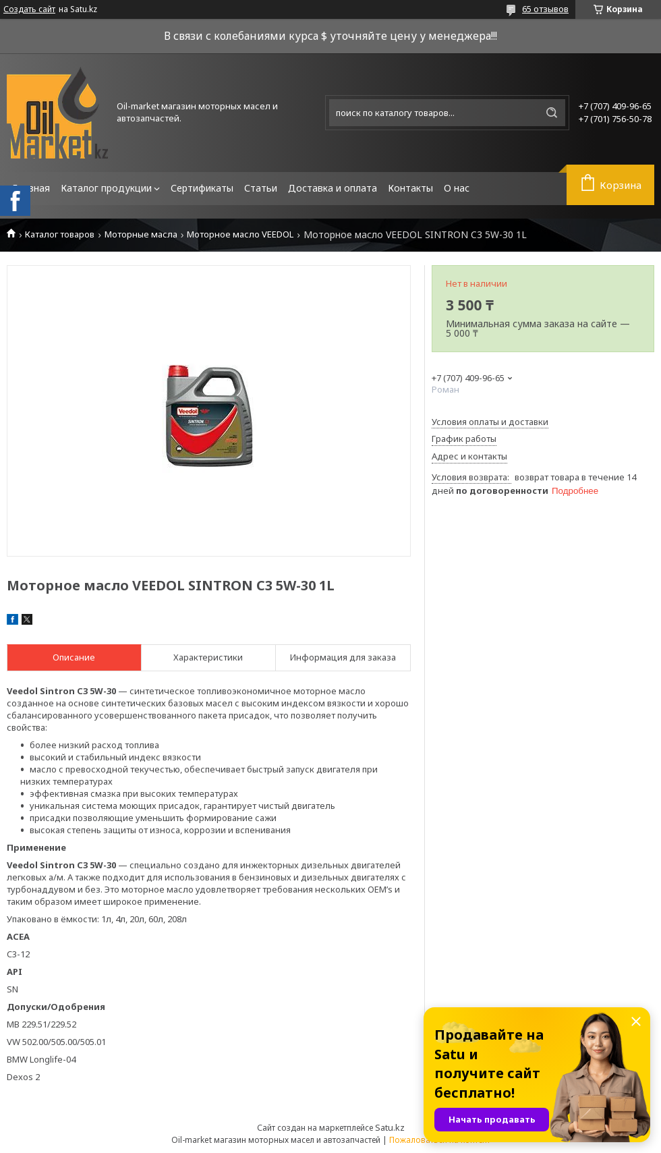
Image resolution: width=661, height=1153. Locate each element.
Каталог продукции (106, 187)
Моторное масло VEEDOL (240, 234)
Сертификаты (202, 187)
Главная (31, 187)
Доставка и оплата (332, 187)
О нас (456, 187)
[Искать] (551, 112)
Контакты (410, 187)
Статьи (260, 187)
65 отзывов (545, 9)
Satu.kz (390, 1127)
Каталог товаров (59, 234)
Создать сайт (29, 9)
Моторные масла (141, 234)
